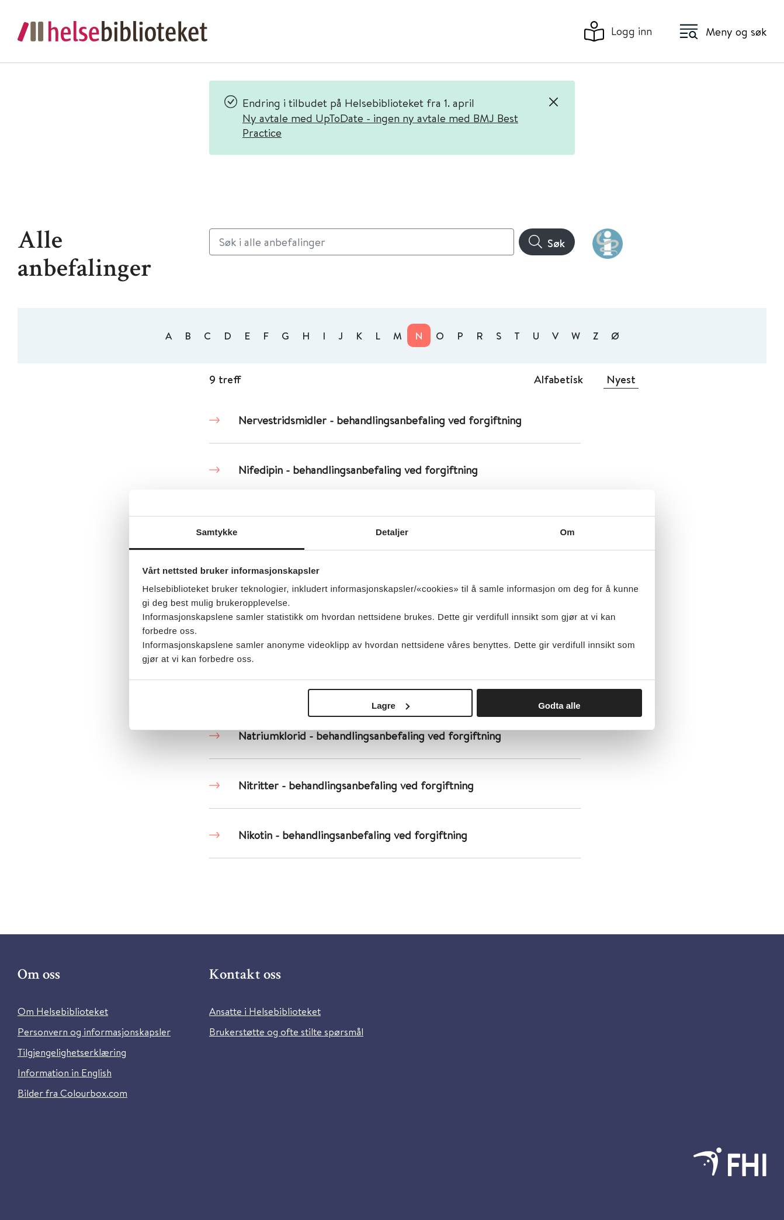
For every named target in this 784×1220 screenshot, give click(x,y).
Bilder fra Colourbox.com (72, 1093)
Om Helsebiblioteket (63, 1011)
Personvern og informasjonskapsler (94, 1031)
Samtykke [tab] (217, 532)
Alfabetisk (558, 379)
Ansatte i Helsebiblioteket (265, 1011)
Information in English (65, 1072)
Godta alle (559, 705)
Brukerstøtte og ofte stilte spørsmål (286, 1031)
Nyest (621, 379)
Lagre (391, 705)
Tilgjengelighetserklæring (72, 1052)
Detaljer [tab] (392, 532)
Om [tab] (567, 532)
